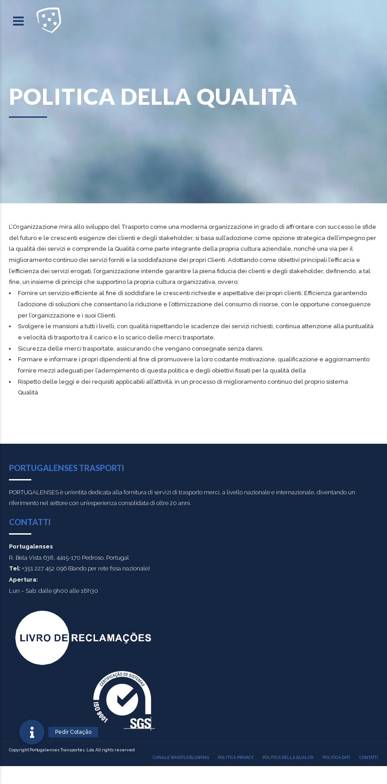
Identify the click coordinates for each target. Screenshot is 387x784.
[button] (31, 732)
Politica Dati (336, 757)
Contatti (368, 757)
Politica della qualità (288, 757)
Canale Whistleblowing (181, 757)
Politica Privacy (236, 757)
